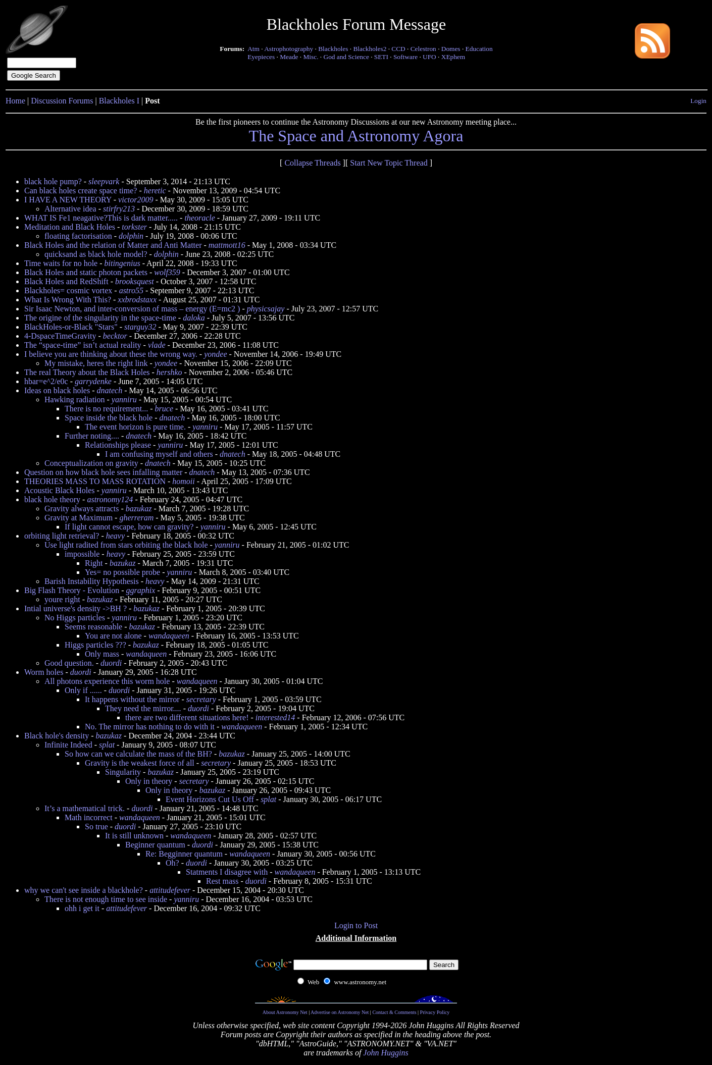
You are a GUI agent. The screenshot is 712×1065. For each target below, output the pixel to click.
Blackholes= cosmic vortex (68, 290)
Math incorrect (89, 817)
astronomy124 (110, 499)
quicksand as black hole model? (95, 254)
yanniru (124, 399)
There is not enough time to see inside (105, 899)
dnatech (110, 390)
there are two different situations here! (187, 717)
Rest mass (222, 881)
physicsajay (266, 308)
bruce (164, 408)
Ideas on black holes (57, 390)
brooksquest (134, 281)
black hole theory (52, 499)
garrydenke (93, 381)
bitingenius (122, 263)
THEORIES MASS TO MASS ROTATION (95, 481)
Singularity (123, 772)
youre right (62, 599)
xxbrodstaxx (137, 299)
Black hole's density (56, 735)
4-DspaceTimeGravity (60, 336)
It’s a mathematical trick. (84, 808)
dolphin (131, 236)
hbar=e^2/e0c (46, 381)
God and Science (346, 57)
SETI (381, 57)
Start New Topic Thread (388, 162)
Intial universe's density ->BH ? (75, 608)
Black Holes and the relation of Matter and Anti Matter (112, 245)
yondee (215, 354)
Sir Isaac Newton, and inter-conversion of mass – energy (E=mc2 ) (132, 308)
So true (96, 826)
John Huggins (385, 1052)
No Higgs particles (74, 617)
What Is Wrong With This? (67, 299)
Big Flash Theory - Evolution (71, 590)
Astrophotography (288, 48)
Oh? (172, 863)
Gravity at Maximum (78, 517)
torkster (134, 227)
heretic (155, 190)
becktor (115, 336)
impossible (82, 554)
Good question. (69, 663)
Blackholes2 (369, 48)
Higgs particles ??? (95, 645)
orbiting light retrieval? (61, 535)
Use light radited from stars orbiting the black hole (126, 545)
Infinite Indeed (68, 744)
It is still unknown (134, 835)
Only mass (102, 654)
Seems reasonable (93, 626)
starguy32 (140, 327)
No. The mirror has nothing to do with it (150, 726)
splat (107, 744)
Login (698, 100)
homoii (183, 481)
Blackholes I (119, 100)
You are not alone (113, 635)
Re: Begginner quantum (184, 853)
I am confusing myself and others (159, 454)
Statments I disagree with (227, 872)
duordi (111, 663)
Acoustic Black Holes (59, 490)
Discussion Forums (62, 100)
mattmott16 (227, 245)
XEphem (453, 57)
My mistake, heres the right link (95, 363)
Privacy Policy (435, 1012)
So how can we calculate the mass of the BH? (138, 754)
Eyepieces (261, 57)
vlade (157, 345)
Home (15, 100)
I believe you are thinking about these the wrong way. (110, 354)
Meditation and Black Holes (69, 227)
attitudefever (169, 890)
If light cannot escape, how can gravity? (129, 526)
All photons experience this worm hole (107, 681)
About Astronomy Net (285, 1012)
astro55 (131, 290)
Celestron (423, 48)
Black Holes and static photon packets (85, 272)
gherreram (136, 517)
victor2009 (135, 199)
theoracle (199, 218)
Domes (451, 48)
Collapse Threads (312, 162)
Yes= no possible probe (122, 572)
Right (94, 563)
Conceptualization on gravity (91, 463)
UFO (429, 57)
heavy (115, 535)
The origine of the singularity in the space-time (100, 317)
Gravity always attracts (81, 508)
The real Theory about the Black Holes (87, 372)
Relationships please (118, 445)
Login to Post (356, 925)
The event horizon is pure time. (135, 426)
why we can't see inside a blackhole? (83, 890)
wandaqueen (168, 635)
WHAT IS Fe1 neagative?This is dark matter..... (101, 218)
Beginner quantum (155, 844)
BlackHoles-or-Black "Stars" (71, 327)
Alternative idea (70, 208)
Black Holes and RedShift (66, 281)
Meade (289, 57)
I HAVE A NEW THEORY (68, 199)
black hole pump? (53, 181)
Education (479, 48)
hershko (169, 372)
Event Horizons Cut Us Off (210, 799)
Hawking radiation (74, 399)
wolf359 (167, 272)
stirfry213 (119, 208)
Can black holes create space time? (80, 190)
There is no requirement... (106, 408)
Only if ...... (83, 690)
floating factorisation (78, 236)
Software (405, 57)
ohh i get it (82, 908)
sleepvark (103, 181)
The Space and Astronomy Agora (356, 136)
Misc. (311, 57)
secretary (201, 699)
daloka (194, 317)
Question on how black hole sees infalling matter (103, 472)
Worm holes (43, 672)
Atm (253, 48)
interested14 (275, 717)
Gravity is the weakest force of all (139, 763)
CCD (398, 48)
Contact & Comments (394, 1012)
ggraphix (140, 590)
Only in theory (148, 781)
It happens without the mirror (132, 699)
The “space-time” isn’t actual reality (82, 345)
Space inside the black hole (108, 417)
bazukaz (139, 508)
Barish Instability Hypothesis (91, 581)
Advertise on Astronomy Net (340, 1012)
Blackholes (333, 48)
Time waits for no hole (60, 263)
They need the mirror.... (143, 708)
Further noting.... (92, 436)
